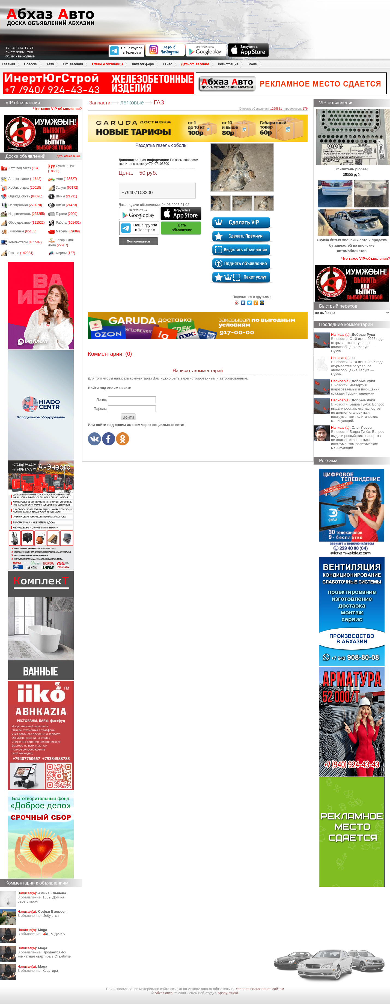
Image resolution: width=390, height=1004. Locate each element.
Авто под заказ (24, 168)
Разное (20, 253)
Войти (252, 64)
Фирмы (65, 253)
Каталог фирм (143, 64)
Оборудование (26, 222)
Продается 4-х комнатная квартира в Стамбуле (44, 954)
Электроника (25, 205)
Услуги (67, 187)
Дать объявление (195, 64)
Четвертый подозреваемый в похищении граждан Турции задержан (355, 389)
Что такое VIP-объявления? (57, 109)
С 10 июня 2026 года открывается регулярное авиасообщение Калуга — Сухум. (357, 345)
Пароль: (100, 409)
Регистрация (228, 64)
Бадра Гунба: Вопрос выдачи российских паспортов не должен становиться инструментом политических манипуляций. (357, 412)
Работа (68, 222)
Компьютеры (25, 242)
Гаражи (67, 214)
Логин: (101, 400)
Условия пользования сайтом (260, 989)
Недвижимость (26, 214)
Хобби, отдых (24, 187)
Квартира (50, 970)
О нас (167, 64)
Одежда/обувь (25, 196)
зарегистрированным (198, 378)
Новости (30, 64)
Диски (66, 205)
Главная (8, 64)
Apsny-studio (228, 993)
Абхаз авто (163, 993)
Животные (22, 231)
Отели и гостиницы (107, 64)
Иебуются (51, 915)
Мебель (68, 231)
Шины (66, 196)
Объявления (73, 64)
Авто (50, 64)
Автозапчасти (24, 179)
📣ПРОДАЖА (54, 934)
